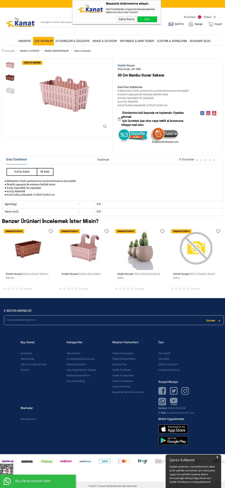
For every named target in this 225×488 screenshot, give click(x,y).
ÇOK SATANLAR (43, 41)
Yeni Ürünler (74, 353)
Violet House (14, 274)
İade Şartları (119, 364)
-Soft (91, 486)
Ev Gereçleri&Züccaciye (81, 359)
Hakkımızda (27, 359)
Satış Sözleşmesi (122, 381)
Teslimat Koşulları (122, 353)
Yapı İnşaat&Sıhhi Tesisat (81, 370)
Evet (147, 19)
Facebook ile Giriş (168, 370)
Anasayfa (26, 353)
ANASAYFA (24, 41)
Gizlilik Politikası (121, 370)
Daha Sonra (126, 19)
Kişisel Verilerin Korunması (128, 392)
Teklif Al (178, 24)
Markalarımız (28, 419)
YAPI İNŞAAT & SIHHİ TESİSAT (137, 41)
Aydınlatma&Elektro (78, 375)
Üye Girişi (163, 359)
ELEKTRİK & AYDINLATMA (172, 41)
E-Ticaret (100, 486)
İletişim (25, 370)
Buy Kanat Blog (76, 381)
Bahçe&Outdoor (76, 364)
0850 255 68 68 (176, 408)
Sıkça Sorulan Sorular (34, 364)
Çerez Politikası (121, 387)
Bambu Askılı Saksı (89, 274)
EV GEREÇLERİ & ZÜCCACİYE (73, 41)
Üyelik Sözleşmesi (122, 375)
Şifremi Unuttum (168, 364)
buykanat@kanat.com (176, 413)
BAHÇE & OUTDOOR (105, 41)
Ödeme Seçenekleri (124, 359)
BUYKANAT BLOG (200, 41)
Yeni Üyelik (164, 353)
